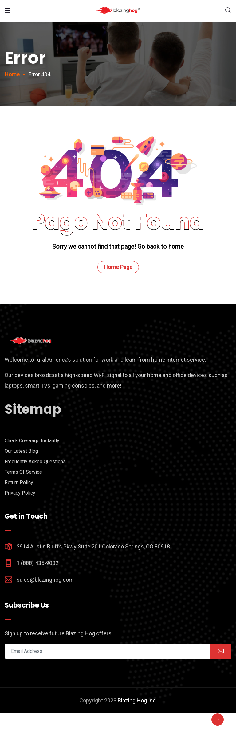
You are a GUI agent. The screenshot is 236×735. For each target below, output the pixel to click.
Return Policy (19, 504)
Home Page (118, 288)
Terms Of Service (23, 493)
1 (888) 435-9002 (37, 584)
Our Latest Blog (21, 473)
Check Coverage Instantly (32, 462)
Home (12, 96)
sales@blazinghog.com (45, 601)
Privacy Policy (20, 514)
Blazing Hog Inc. (137, 722)
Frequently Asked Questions (35, 483)
